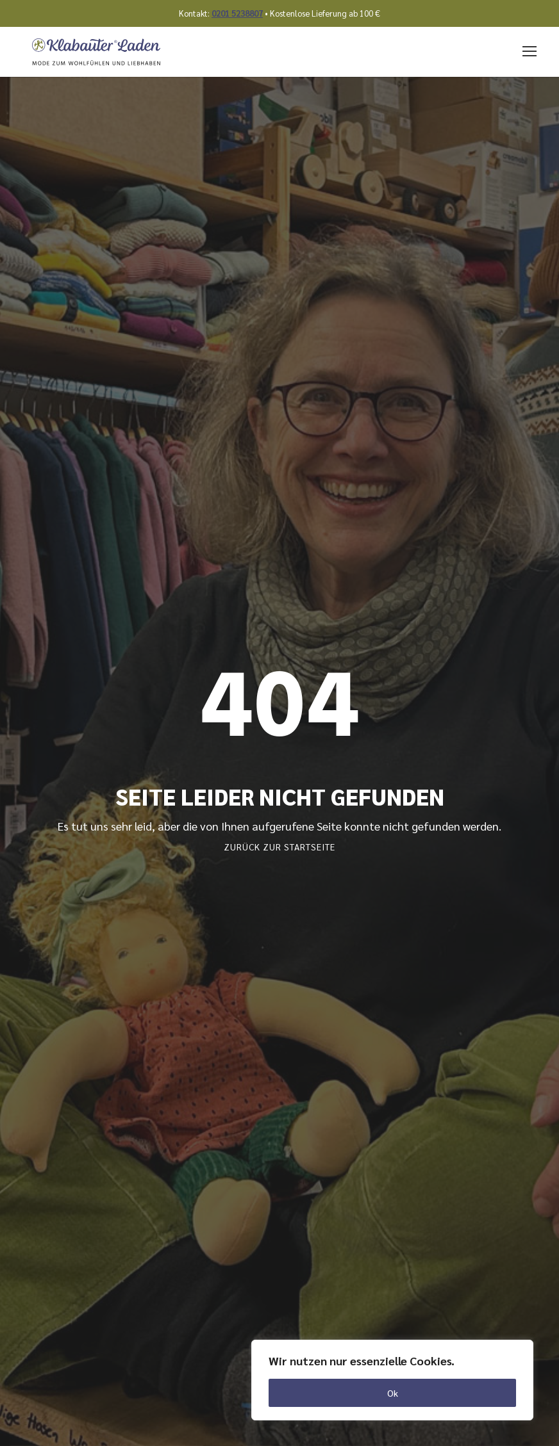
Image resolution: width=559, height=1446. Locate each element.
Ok (392, 1393)
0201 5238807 (237, 13)
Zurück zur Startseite (279, 846)
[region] (392, 1380)
